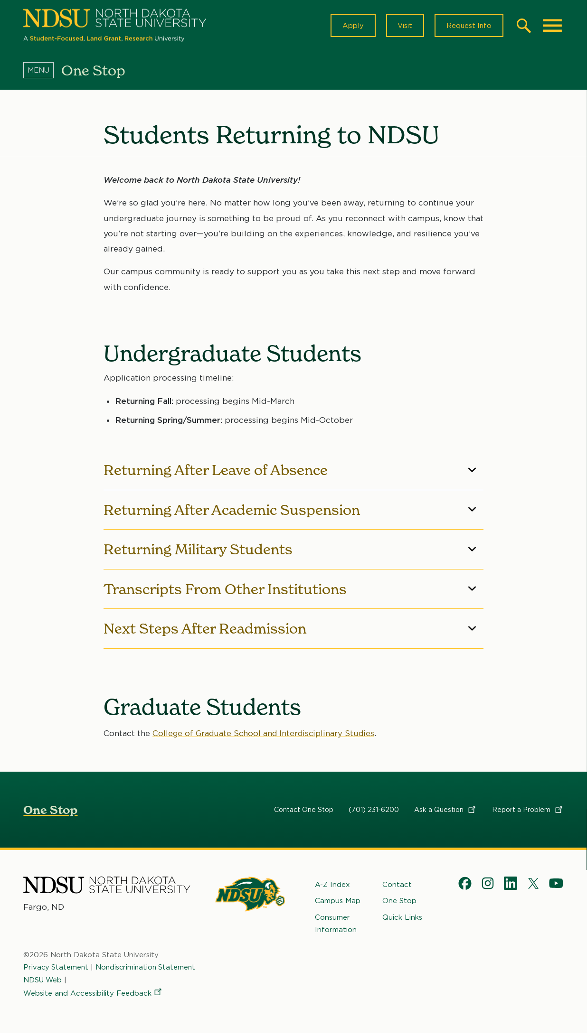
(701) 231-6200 (374, 812)
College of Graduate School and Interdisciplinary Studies (266, 736)
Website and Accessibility (93, 995)
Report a (528, 812)
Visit (402, 26)
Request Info (468, 26)
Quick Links (402, 919)
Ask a (445, 812)
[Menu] (42, 72)
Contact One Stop (303, 812)
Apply (349, 26)
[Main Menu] (552, 26)
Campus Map (337, 903)
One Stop (50, 812)
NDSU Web (43, 982)
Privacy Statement (56, 969)
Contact (397, 887)
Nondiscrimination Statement (148, 969)
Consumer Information (336, 925)
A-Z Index (332, 887)
